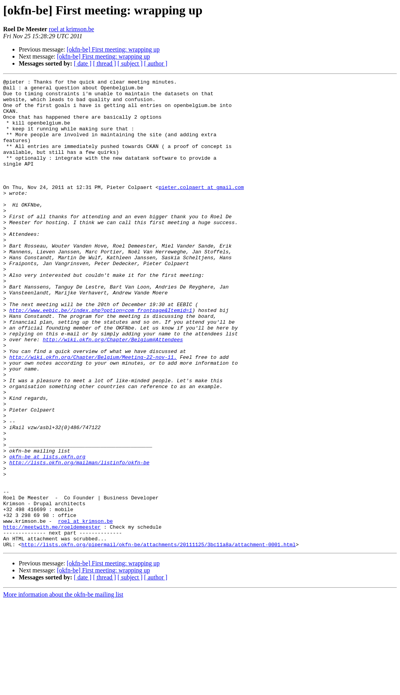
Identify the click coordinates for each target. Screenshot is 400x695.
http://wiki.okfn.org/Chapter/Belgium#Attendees (113, 392)
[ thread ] (104, 63)
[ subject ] (130, 63)
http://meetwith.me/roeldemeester (52, 616)
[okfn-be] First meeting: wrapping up (113, 49)
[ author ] (156, 63)
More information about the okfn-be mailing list (63, 688)
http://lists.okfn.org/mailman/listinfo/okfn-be (79, 539)
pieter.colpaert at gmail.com (201, 209)
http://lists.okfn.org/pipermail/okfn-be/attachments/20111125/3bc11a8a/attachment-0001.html (158, 638)
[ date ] (82, 63)
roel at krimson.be (71, 29)
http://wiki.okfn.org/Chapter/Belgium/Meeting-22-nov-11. (93, 413)
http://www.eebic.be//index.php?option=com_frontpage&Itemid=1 (100, 356)
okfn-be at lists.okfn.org (47, 532)
